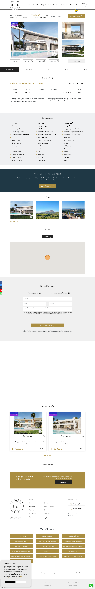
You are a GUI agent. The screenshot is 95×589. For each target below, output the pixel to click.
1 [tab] (45, 455)
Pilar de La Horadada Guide (73, 541)
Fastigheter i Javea (47, 551)
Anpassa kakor (20, 582)
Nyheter (31, 510)
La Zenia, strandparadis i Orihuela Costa (48, 556)
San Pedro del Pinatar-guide (47, 541)
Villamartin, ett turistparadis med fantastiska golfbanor (22, 556)
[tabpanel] (28, 431)
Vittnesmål (32, 513)
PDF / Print (28, 61)
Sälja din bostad (46, 5)
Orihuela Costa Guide (21, 546)
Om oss (46, 503)
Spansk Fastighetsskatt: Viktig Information (22, 551)
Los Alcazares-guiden (21, 541)
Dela (15, 61)
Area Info (41, 61)
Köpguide (47, 513)
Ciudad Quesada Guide (73, 536)
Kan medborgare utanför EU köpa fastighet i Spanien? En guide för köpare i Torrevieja (74, 546)
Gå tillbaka (77, 61)
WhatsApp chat (34, 293)
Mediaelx (82, 573)
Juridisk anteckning (39, 573)
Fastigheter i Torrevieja (47, 546)
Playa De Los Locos (73, 551)
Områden (56, 5)
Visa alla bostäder (47, 464)
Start (29, 5)
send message (76, 509)
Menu (83, 4)
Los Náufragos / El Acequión (73, 583)
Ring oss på (75, 504)
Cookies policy (50, 573)
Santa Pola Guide (47, 536)
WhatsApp (54, 61)
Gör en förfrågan (47, 186)
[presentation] (47, 319)
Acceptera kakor (10, 582)
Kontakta (64, 5)
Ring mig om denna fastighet (60, 293)
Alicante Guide (21, 536)
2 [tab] (47, 455)
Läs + (11, 106)
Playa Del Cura (73, 585)
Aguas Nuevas (47, 585)
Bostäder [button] (36, 5)
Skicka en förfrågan (47, 326)
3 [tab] (50, 455)
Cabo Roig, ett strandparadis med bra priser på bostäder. (74, 556)
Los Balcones (47, 583)
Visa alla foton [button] (15, 221)
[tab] (9, 69)
